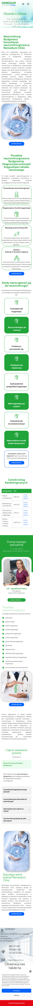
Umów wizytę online (16, 1003)
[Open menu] (28, 4)
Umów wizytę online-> (26, 497)
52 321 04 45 (15, 952)
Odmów (16, 995)
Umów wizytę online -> (26, 513)
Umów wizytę (16, 143)
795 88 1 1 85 (15, 949)
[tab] (17, 764)
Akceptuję (16, 990)
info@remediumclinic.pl (15, 960)
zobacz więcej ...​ (16, 600)
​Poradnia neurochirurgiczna (16, 592)
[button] (30, 971)
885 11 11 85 (14, 946)
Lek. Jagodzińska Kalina (16, 588)
